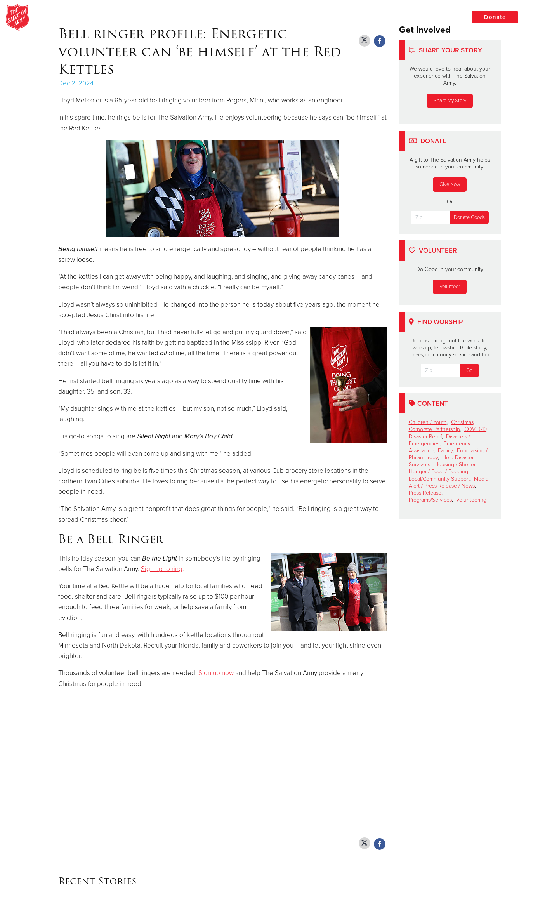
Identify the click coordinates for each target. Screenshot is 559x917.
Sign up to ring (161, 569)
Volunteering (471, 500)
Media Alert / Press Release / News (448, 482)
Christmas (462, 422)
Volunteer (449, 286)
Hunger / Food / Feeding (438, 471)
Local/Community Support (439, 479)
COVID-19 (475, 429)
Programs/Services (430, 500)
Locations (436, 16)
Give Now (449, 184)
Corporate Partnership (434, 429)
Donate (495, 17)
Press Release (425, 493)
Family (445, 450)
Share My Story (450, 100)
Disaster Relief (425, 436)
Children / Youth (428, 422)
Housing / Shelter (454, 464)
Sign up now (216, 673)
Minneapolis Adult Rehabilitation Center (153, 17)
